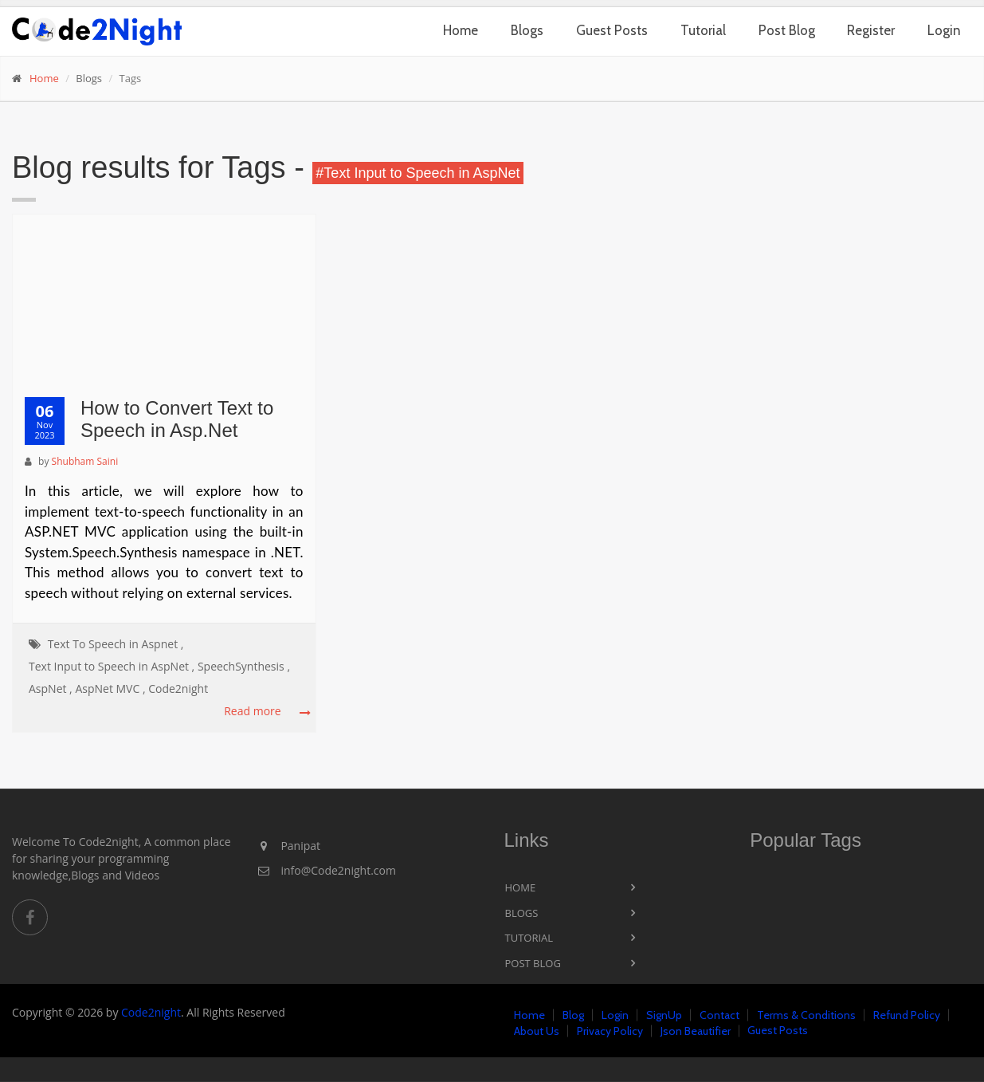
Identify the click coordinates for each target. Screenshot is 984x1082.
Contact (719, 1015)
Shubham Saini (85, 461)
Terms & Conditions (806, 1015)
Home (460, 30)
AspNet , (51, 688)
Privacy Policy (610, 1031)
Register (871, 30)
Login (944, 30)
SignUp (664, 1015)
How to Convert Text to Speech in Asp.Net (176, 419)
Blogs (527, 30)
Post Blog (787, 30)
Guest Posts (612, 30)
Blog (573, 1015)
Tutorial (703, 30)
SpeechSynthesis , (244, 666)
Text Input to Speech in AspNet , (111, 666)
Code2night (178, 688)
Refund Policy (906, 1015)
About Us (536, 1031)
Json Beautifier (696, 1031)
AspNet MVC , (110, 688)
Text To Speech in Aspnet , (116, 643)
